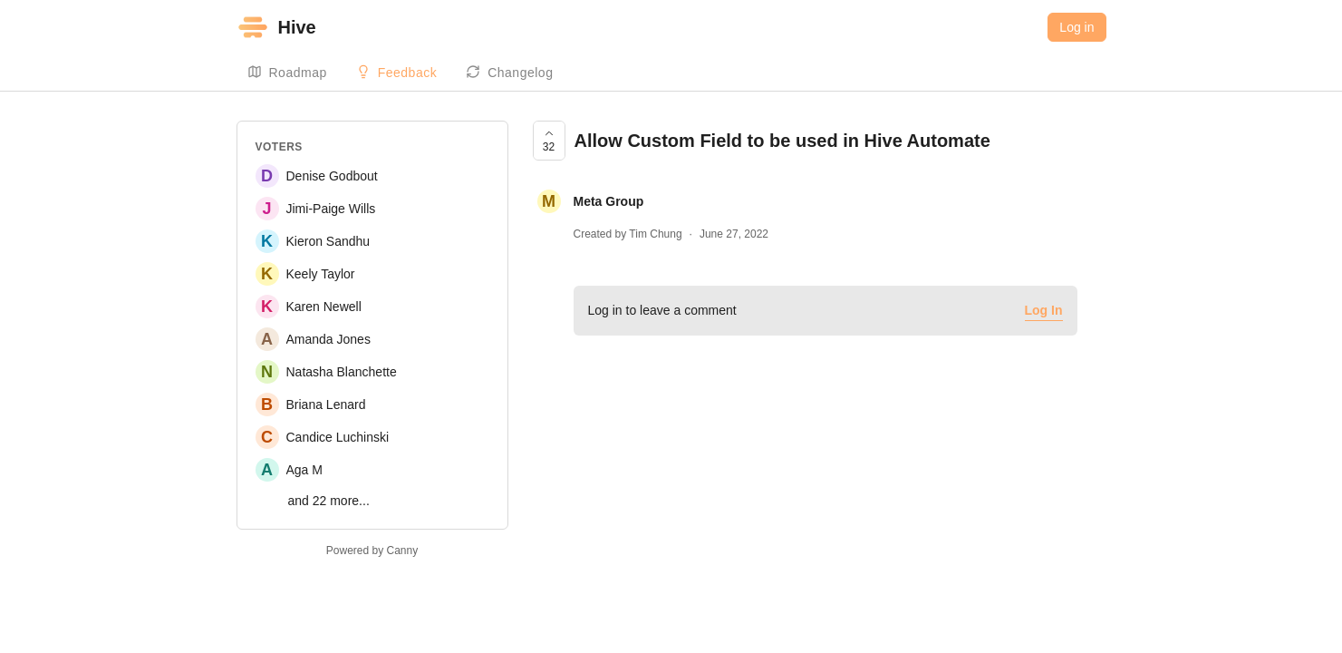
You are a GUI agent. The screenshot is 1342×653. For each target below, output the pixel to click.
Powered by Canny (372, 550)
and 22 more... (329, 500)
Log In (1044, 310)
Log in (1076, 27)
